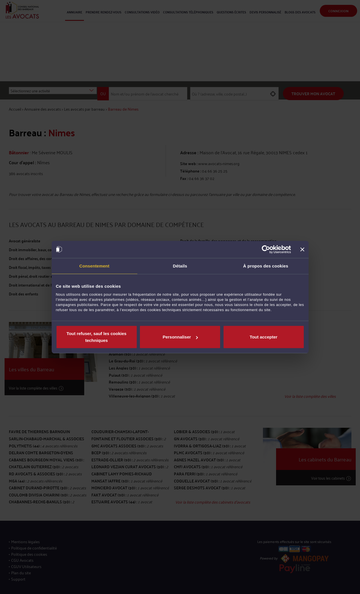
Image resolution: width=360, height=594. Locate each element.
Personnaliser (180, 336)
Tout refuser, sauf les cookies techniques (96, 337)
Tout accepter (263, 336)
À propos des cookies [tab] (265, 265)
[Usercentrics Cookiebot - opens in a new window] (266, 249)
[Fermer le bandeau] (302, 249)
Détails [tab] (180, 265)
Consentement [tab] (94, 265)
